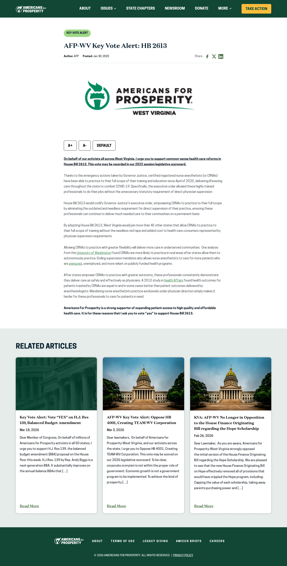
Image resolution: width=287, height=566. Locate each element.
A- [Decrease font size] (84, 146)
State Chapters (140, 9)
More (223, 9)
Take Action (258, 10)
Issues (107, 9)
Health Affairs (173, 280)
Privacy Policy (183, 555)
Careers (217, 541)
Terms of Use (123, 541)
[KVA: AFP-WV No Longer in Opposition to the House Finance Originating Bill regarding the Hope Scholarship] (230, 435)
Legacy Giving (155, 541)
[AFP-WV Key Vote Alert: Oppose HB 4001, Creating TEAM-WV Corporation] (143, 435)
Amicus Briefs (189, 541)
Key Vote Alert (77, 33)
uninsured (75, 264)
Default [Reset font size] (104, 146)
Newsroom (175, 9)
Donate (201, 9)
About (85, 9)
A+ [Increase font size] (70, 146)
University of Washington (94, 253)
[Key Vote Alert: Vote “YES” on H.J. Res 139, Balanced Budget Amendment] (56, 435)
